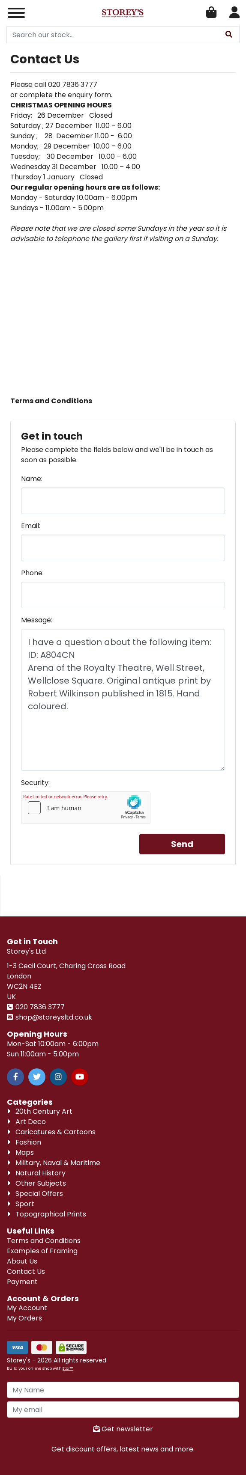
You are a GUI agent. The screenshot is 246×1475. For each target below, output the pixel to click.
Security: (35, 783)
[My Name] (123, 1390)
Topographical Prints (46, 1214)
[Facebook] (15, 1076)
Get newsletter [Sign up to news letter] (123, 1429)
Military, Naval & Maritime (53, 1163)
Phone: (32, 573)
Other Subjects (36, 1183)
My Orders (24, 1318)
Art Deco (26, 1122)
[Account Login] (234, 13)
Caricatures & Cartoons (51, 1132)
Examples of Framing (42, 1251)
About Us (22, 1261)
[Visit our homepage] (123, 13)
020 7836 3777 (39, 1007)
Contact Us (26, 1271)
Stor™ (68, 1368)
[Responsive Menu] (16, 13)
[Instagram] (58, 1076)
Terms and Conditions (44, 1241)
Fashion (24, 1142)
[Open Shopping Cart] (211, 13)
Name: (31, 479)
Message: (36, 620)
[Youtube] (79, 1076)
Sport (20, 1204)
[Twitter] (36, 1076)
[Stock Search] (229, 35)
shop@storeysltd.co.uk (53, 1017)
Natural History (36, 1173)
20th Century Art (39, 1111)
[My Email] (123, 1409)
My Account (27, 1308)
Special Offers (35, 1193)
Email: (30, 526)
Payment (22, 1282)
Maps (20, 1152)
